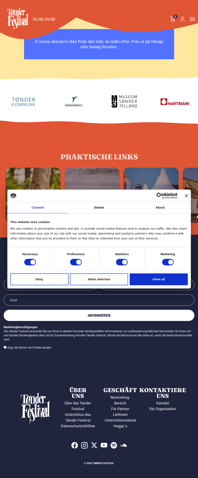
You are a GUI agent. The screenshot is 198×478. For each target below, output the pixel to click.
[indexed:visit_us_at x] (94, 445)
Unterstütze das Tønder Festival (78, 417)
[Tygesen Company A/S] (119, 101)
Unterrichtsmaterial (120, 420)
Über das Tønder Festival (77, 406)
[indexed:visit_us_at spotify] (114, 445)
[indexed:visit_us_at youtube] (104, 445)
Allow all (158, 279)
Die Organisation (162, 409)
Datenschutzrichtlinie (78, 426)
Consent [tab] (38, 207)
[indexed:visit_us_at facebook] (74, 445)
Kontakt (162, 403)
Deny (39, 279)
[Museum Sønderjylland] (170, 101)
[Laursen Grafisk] (18, 101)
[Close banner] (186, 195)
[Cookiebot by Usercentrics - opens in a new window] (159, 196)
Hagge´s (120, 426)
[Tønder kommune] (68, 101)
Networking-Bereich (120, 400)
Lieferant (120, 414)
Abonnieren (99, 315)
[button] (18, 19)
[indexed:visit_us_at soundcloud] (123, 445)
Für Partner (120, 409)
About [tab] (160, 207)
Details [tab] (99, 207)
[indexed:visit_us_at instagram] (84, 445)
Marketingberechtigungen (21, 327)
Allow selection (99, 279)
